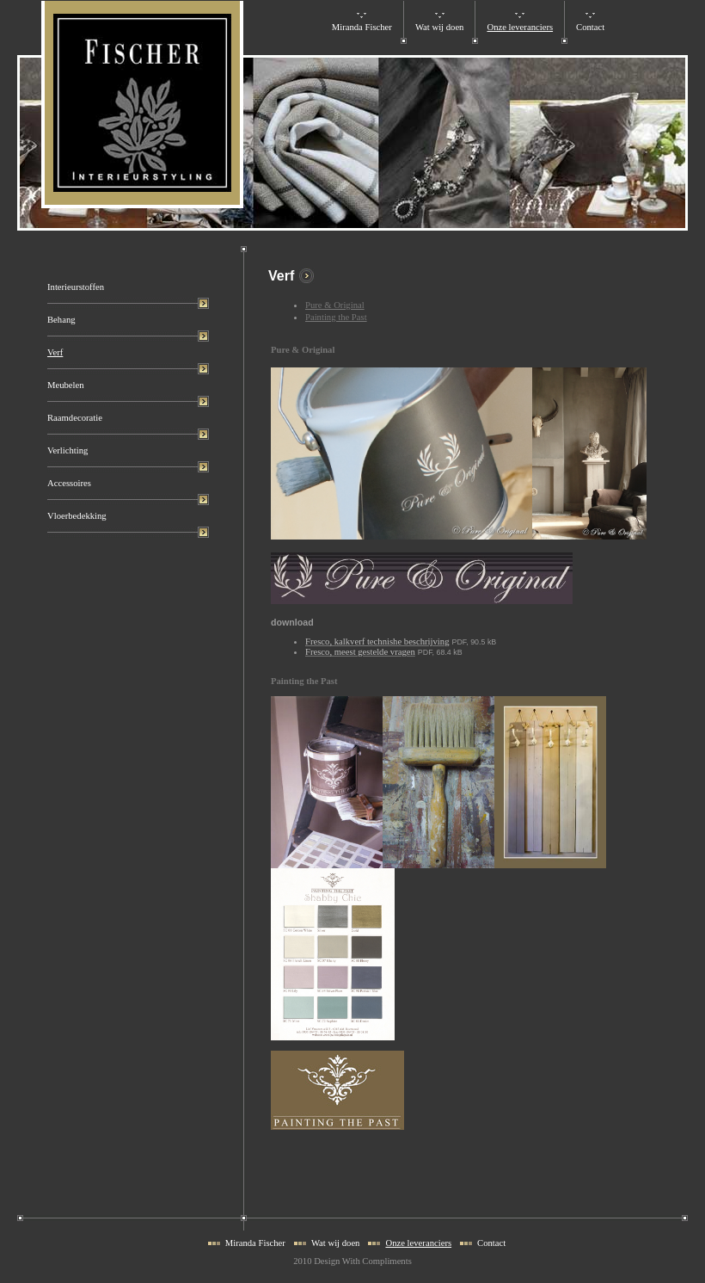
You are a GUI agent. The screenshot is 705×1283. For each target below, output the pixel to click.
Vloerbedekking (77, 516)
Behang (61, 319)
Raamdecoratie (74, 418)
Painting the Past (336, 317)
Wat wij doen (439, 27)
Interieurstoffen (75, 287)
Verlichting (67, 450)
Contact (590, 27)
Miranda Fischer (362, 27)
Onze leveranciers (520, 27)
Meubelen (65, 385)
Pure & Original (335, 305)
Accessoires (69, 483)
